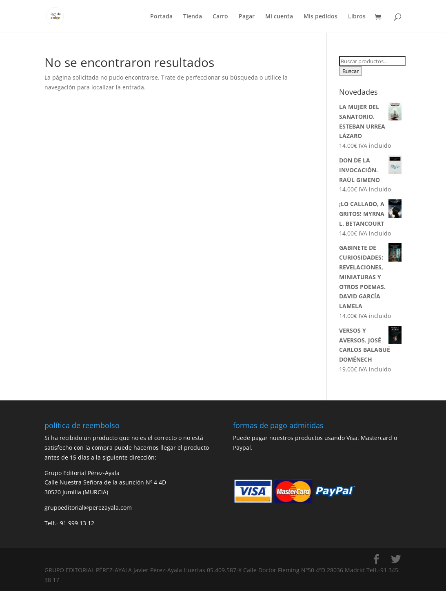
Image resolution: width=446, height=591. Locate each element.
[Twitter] (396, 559)
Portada (161, 16)
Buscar (350, 71)
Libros (357, 16)
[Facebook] (376, 559)
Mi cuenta (279, 16)
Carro (220, 16)
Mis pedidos (320, 16)
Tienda (192, 16)
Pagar (247, 16)
